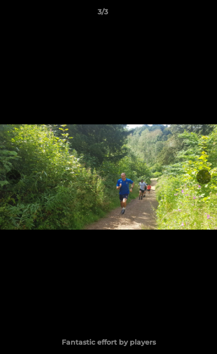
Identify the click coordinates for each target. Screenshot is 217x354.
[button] (181, 14)
